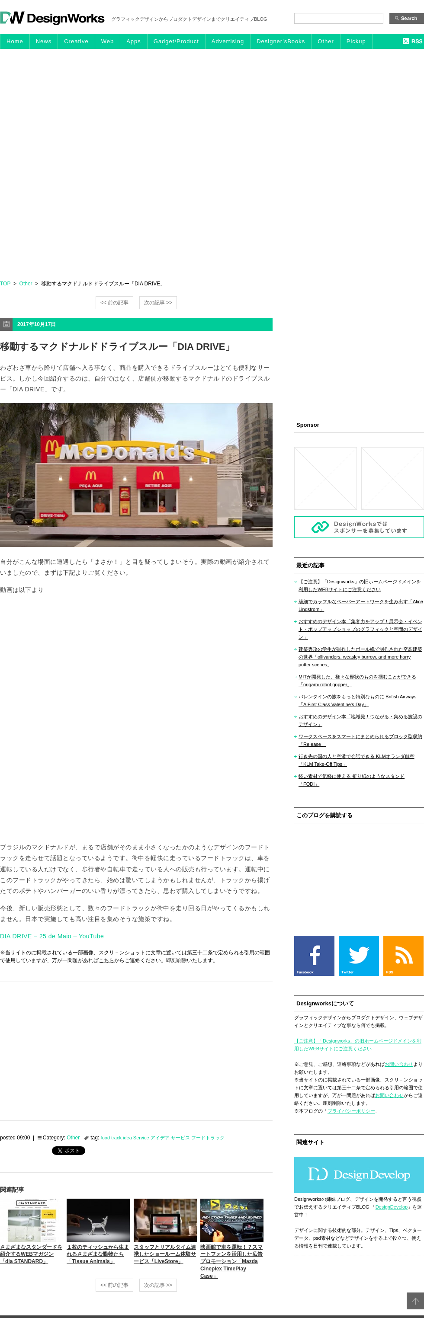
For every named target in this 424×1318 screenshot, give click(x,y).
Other (326, 41)
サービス (180, 1137)
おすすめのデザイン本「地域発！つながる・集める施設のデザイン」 (360, 720)
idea (127, 1137)
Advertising (228, 41)
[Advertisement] (98, 160)
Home (14, 41)
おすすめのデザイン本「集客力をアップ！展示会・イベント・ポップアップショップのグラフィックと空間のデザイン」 (360, 629)
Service (141, 1137)
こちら (106, 960)
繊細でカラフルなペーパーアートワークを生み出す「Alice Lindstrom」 (361, 605)
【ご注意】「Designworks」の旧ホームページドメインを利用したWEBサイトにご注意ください (360, 585)
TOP (5, 284)
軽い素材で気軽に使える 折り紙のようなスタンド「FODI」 (352, 780)
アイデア (160, 1137)
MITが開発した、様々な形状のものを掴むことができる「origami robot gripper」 (357, 680)
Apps (133, 41)
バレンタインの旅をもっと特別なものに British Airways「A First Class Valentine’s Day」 (358, 700)
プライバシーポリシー (351, 1110)
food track (111, 1137)
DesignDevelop (392, 1206)
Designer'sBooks (281, 41)
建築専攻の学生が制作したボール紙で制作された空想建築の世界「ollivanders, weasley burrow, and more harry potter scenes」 (360, 656)
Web (107, 41)
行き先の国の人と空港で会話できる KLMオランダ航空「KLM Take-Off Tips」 (356, 760)
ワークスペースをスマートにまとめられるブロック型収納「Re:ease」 (360, 740)
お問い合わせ (399, 1064)
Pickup (356, 41)
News (44, 41)
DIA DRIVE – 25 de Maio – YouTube (52, 936)
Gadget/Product (176, 41)
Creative (76, 41)
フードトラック (208, 1137)
